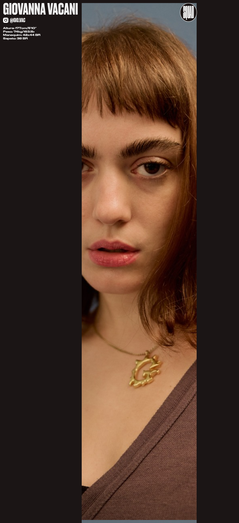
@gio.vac (17, 20)
